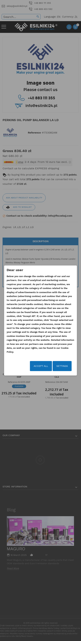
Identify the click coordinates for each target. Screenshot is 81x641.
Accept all (41, 366)
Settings (62, 366)
